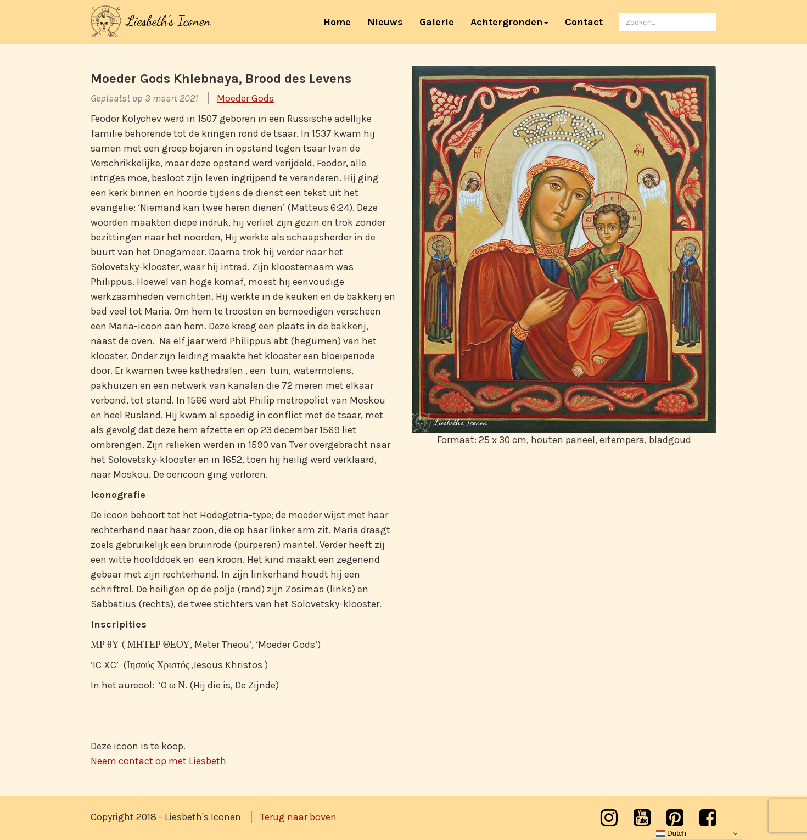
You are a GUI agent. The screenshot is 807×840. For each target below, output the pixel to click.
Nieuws (385, 22)
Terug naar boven (298, 817)
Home (341, 21)
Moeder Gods (245, 98)
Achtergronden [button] (509, 22)
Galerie (436, 22)
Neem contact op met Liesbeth (158, 761)
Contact (584, 22)
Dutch (671, 833)
